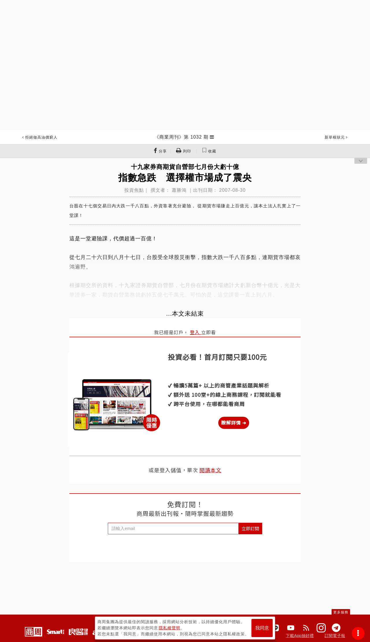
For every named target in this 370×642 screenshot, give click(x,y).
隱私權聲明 (169, 628)
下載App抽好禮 (300, 635)
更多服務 (340, 612)
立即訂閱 (250, 528)
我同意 (262, 628)
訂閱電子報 (335, 635)
